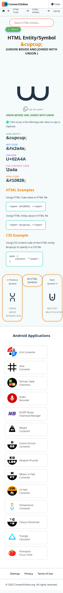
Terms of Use (45, 576)
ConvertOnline (14, 4)
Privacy (28, 576)
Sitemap (15, 576)
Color (55, 4)
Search (13, 29)
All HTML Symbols (32, 283)
